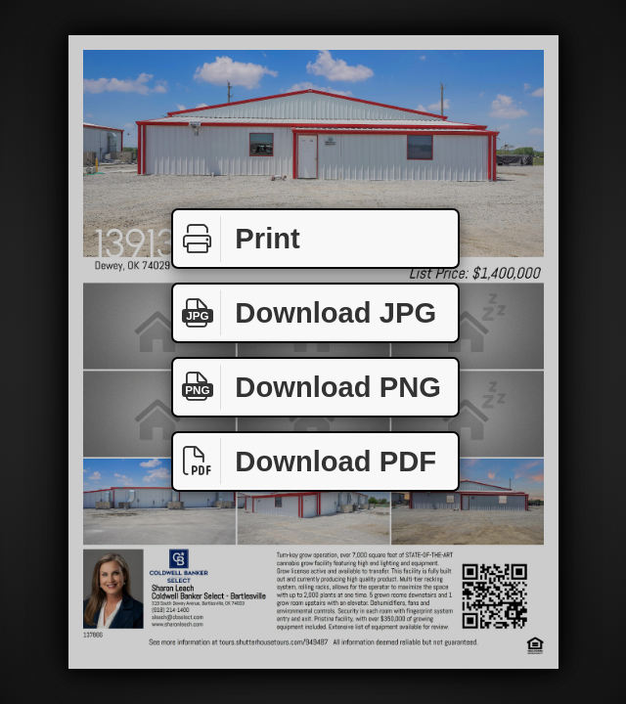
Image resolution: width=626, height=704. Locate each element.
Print (236, 239)
